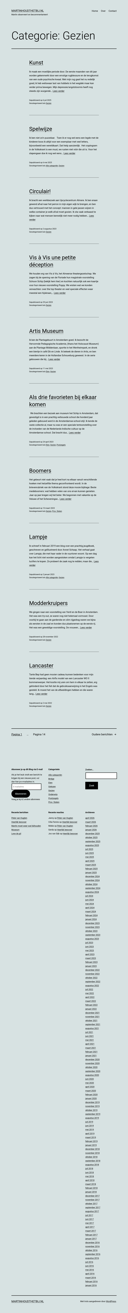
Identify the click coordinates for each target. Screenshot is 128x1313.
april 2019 (89, 1133)
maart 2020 (90, 1090)
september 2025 (92, 841)
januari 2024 (91, 919)
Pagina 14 (39, 734)
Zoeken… (89, 769)
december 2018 (92, 1149)
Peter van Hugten (19, 818)
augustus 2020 (92, 1075)
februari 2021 (91, 1052)
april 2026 (89, 818)
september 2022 (92, 981)
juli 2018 (89, 1168)
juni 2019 (89, 1125)
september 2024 (92, 888)
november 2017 (92, 1200)
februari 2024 (91, 915)
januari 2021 (91, 1055)
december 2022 (92, 970)
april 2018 (89, 1180)
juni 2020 (89, 1079)
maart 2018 (90, 1184)
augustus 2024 (92, 892)
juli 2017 (89, 1215)
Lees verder (58, 91)
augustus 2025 (92, 845)
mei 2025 (89, 857)
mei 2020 (89, 1083)
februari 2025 (91, 868)
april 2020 (89, 1087)
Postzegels (61, 445)
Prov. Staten (57, 511)
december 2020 (92, 1059)
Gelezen (52, 786)
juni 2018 (89, 1172)
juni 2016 (89, 1266)
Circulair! (40, 191)
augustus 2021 (92, 1028)
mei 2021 (89, 1040)
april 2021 (89, 1044)
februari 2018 (91, 1188)
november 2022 (92, 974)
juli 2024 (89, 896)
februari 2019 (91, 1141)
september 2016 (92, 1254)
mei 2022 (89, 993)
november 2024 (92, 880)
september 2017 (92, 1207)
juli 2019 (89, 1122)
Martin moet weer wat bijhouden (26, 826)
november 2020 (92, 1063)
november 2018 (92, 1153)
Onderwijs (53, 794)
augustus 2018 (92, 1164)
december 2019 (92, 1102)
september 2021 (92, 1024)
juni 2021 (89, 1036)
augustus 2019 (92, 1118)
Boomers (40, 470)
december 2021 (92, 1013)
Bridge (51, 779)
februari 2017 (91, 1235)
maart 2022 (90, 1001)
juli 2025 (89, 849)
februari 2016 (91, 1281)
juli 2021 (89, 1032)
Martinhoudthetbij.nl (27, 10)
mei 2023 (89, 950)
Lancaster (41, 665)
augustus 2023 (92, 939)
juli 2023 (89, 942)
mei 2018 (89, 1176)
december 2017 (92, 1196)
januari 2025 (91, 872)
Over (103, 11)
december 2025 (92, 833)
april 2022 (89, 997)
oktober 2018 (91, 1157)
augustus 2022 (92, 985)
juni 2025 (89, 853)
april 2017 (89, 1227)
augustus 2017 (92, 1211)
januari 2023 (91, 966)
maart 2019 (90, 1137)
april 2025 (89, 861)
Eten (47, 371)
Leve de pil (16, 833)
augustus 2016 (92, 1258)
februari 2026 (91, 826)
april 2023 (89, 954)
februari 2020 (91, 1094)
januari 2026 (91, 830)
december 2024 (92, 876)
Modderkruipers (48, 603)
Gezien (48, 103)
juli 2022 (89, 989)
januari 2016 (91, 1285)
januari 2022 (91, 1009)
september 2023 (92, 935)
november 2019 (92, 1106)
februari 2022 (91, 1005)
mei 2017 (89, 1223)
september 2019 (92, 1114)
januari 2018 (91, 1192)
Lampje (38, 537)
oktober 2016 (91, 1250)
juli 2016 (89, 1262)
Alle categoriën (52, 166)
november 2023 (92, 927)
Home (95, 11)
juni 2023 (89, 946)
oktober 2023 (91, 931)
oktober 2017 (91, 1203)
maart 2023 (90, 958)
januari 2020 (91, 1098)
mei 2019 (89, 1129)
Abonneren (20, 793)
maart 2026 (90, 822)
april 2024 (89, 907)
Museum (15, 830)
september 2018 (92, 1161)
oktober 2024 (91, 884)
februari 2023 (91, 962)
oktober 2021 (91, 1020)
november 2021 (92, 1016)
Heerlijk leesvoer (18, 822)
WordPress (111, 1301)
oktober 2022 (91, 977)
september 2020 (92, 1071)
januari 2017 (91, 1238)
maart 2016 (90, 1277)
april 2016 (89, 1273)
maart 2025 (90, 865)
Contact (113, 11)
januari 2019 (91, 1145)
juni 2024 (89, 900)
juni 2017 (89, 1219)
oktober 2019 (91, 1110)
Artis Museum (46, 331)
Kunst (36, 62)
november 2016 (92, 1246)
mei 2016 (89, 1270)
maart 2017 (90, 1231)
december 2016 (92, 1242)
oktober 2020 (91, 1067)
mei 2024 (89, 904)
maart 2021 (90, 1048)
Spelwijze (40, 129)
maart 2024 (90, 911)
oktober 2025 (91, 837)
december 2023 (92, 923)
